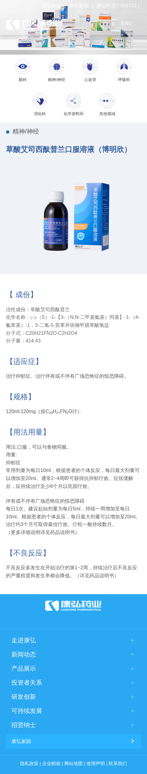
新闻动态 (23, 654)
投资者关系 (26, 682)
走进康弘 (23, 640)
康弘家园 (79, 5)
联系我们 (118, 763)
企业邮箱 (51, 763)
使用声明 (95, 763)
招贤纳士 (23, 725)
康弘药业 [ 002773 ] (117, 5)
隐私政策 (29, 763)
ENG (126, 23)
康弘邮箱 (51, 5)
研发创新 (23, 696)
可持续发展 (26, 710)
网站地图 (73, 763)
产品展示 (23, 668)
